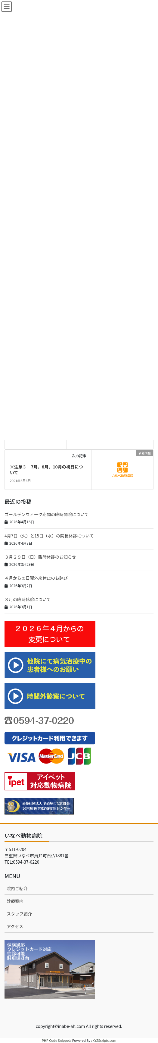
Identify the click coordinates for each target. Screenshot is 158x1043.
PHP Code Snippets (56, 1040)
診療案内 (15, 901)
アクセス (15, 926)
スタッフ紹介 (19, 914)
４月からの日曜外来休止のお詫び (36, 578)
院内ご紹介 (17, 888)
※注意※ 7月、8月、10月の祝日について (46, 470)
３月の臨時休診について (28, 599)
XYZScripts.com (104, 1040)
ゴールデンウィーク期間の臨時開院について (47, 514)
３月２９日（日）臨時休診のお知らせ (40, 557)
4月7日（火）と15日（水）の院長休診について (49, 536)
